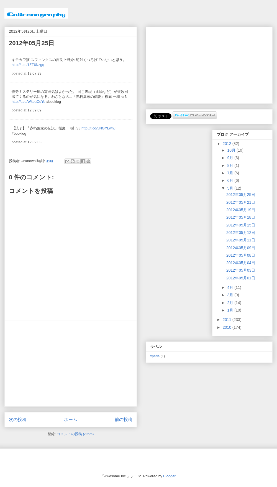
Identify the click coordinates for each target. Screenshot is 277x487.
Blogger (169, 476)
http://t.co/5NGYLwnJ (98, 128)
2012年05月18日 (240, 217)
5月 (230, 188)
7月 (230, 173)
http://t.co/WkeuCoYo (28, 102)
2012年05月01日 (240, 278)
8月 (230, 165)
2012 (227, 143)
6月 (230, 180)
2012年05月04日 (240, 263)
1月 (230, 310)
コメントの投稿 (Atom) (75, 434)
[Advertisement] (70, 363)
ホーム (70, 419)
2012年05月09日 (240, 248)
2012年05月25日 (240, 194)
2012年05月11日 (240, 240)
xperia (155, 356)
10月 (231, 150)
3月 (230, 295)
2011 (227, 319)
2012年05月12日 (240, 232)
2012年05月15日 (240, 225)
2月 (230, 302)
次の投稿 (18, 419)
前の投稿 (123, 419)
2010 (227, 327)
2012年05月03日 (240, 270)
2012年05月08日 (240, 255)
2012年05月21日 (240, 202)
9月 (230, 157)
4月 (230, 287)
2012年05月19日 (240, 210)
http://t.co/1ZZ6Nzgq (28, 65)
